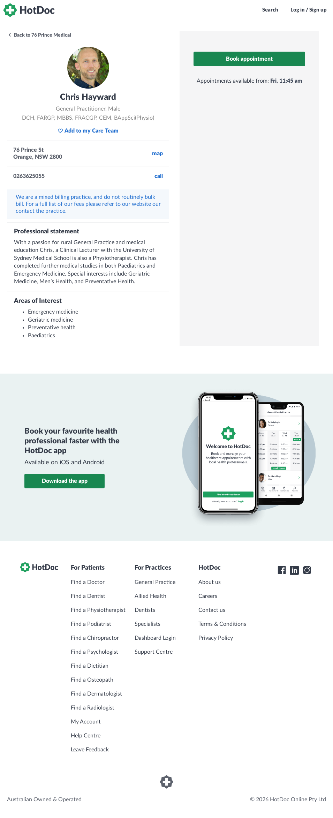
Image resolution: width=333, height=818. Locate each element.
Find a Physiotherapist (98, 610)
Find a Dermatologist (96, 694)
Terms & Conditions (222, 624)
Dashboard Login (155, 638)
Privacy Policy (215, 638)
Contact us (211, 610)
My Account (86, 722)
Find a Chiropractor (95, 638)
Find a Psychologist (94, 652)
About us (209, 582)
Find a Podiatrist (91, 624)
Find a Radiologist (92, 708)
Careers (207, 596)
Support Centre (154, 652)
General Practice (155, 582)
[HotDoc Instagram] (307, 570)
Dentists (145, 610)
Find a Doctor (88, 582)
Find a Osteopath (92, 680)
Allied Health (150, 596)
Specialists (147, 624)
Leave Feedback (90, 749)
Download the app (65, 481)
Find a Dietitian (89, 666)
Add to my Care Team (88, 131)
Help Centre (85, 735)
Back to (39, 35)
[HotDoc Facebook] (281, 570)
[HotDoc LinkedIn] (294, 570)
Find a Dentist (88, 596)
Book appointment (249, 59)
